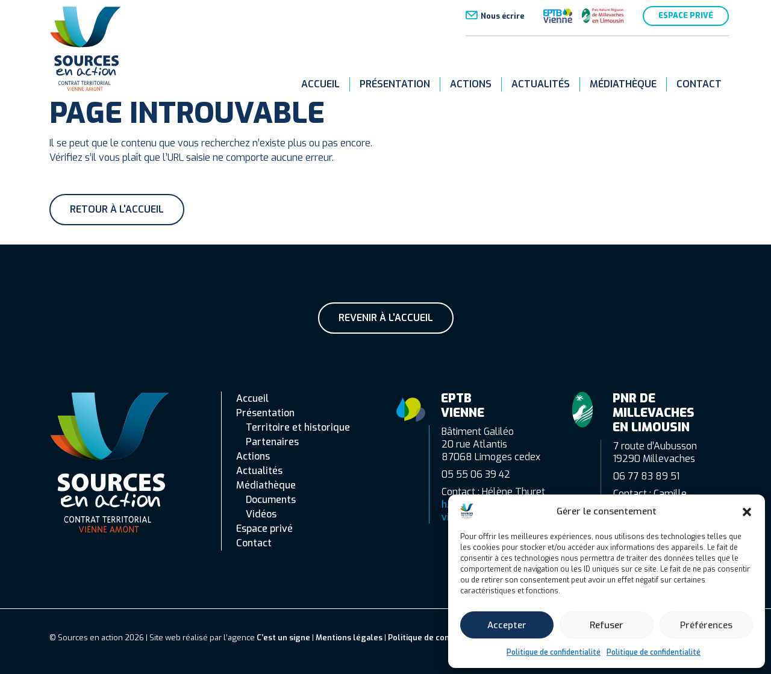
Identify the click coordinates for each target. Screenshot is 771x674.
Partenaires (272, 441)
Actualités (540, 84)
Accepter (506, 625)
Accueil (320, 84)
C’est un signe (283, 637)
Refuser (606, 625)
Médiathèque (623, 84)
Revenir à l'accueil (386, 317)
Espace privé (685, 15)
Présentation (395, 84)
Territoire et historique (298, 427)
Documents (271, 499)
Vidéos (261, 514)
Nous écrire (502, 16)
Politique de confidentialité (554, 652)
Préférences (706, 625)
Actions (471, 84)
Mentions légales (349, 637)
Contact (699, 84)
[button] (747, 511)
